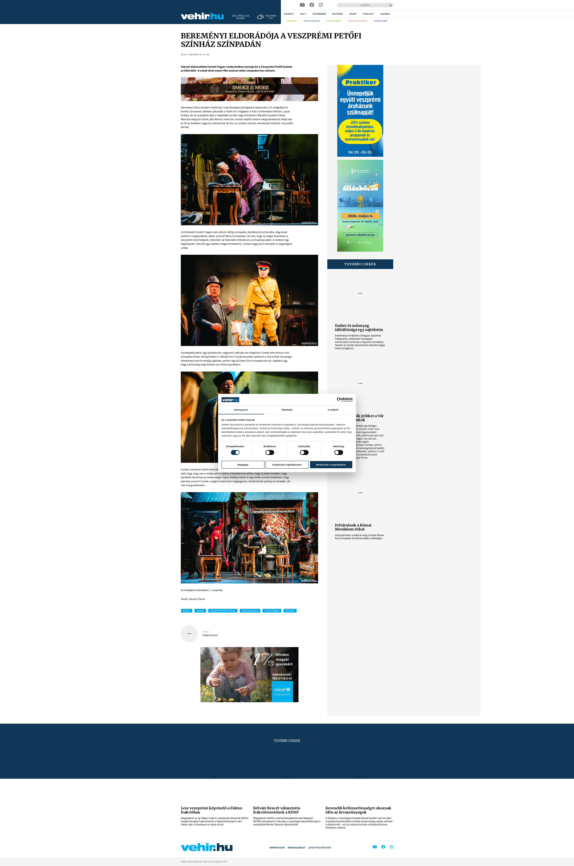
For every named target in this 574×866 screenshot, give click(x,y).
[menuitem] (289, 13)
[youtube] (302, 5)
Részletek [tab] (287, 409)
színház (200, 610)
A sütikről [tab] (333, 409)
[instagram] (321, 5)
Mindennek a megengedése (331, 464)
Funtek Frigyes (272, 610)
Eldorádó (290, 610)
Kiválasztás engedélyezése (287, 464)
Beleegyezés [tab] (241, 409)
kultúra (186, 610)
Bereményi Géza (250, 610)
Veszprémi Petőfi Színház (222, 610)
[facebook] (312, 5)
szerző (205, 632)
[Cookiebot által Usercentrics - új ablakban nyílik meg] (339, 399)
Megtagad (243, 464)
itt (210, 590)
